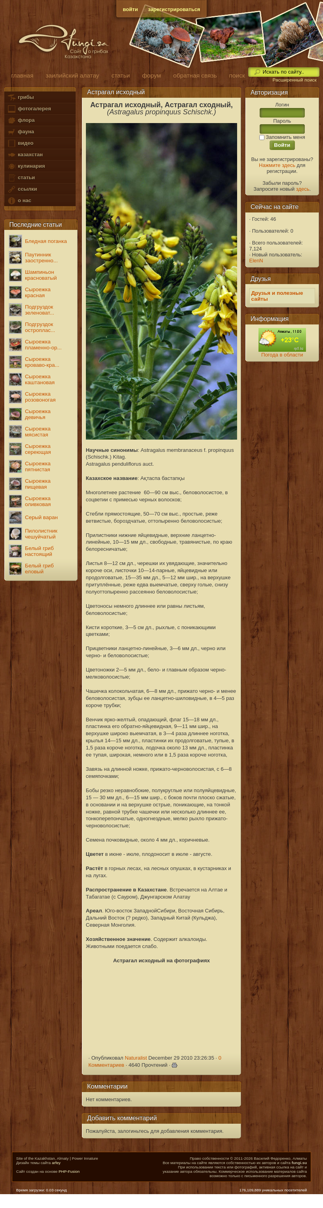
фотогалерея (29, 109)
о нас (19, 201)
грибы (20, 97)
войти (130, 9)
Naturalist (136, 1058)
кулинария (26, 166)
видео (20, 143)
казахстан (25, 155)
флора (21, 120)
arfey (56, 1163)
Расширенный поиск (294, 80)
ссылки (22, 189)
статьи (21, 178)
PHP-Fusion (69, 1171)
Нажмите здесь (277, 165)
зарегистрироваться (174, 9)
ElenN (256, 261)
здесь (303, 189)
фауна (20, 132)
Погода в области (282, 355)
